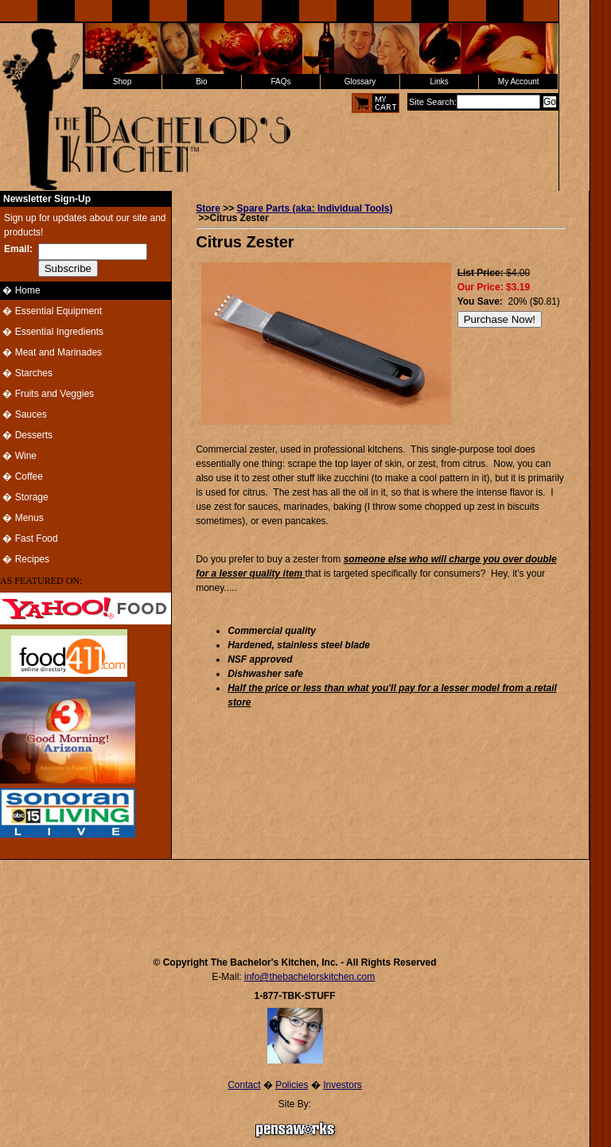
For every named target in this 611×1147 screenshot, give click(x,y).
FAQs (280, 81)
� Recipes (24, 559)
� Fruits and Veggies (47, 393)
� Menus (22, 517)
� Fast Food (29, 538)
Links (439, 81)
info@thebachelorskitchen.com (309, 976)
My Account (518, 81)
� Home (20, 290)
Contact (244, 1085)
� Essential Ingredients (51, 331)
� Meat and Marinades (51, 352)
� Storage (24, 497)
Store (208, 208)
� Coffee (21, 476)
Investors (342, 1085)
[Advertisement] (295, 900)
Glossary (360, 81)
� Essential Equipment (51, 311)
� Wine (18, 455)
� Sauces (23, 414)
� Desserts (26, 435)
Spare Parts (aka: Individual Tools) (315, 208)
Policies (291, 1085)
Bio (201, 81)
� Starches (26, 373)
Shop (122, 81)
